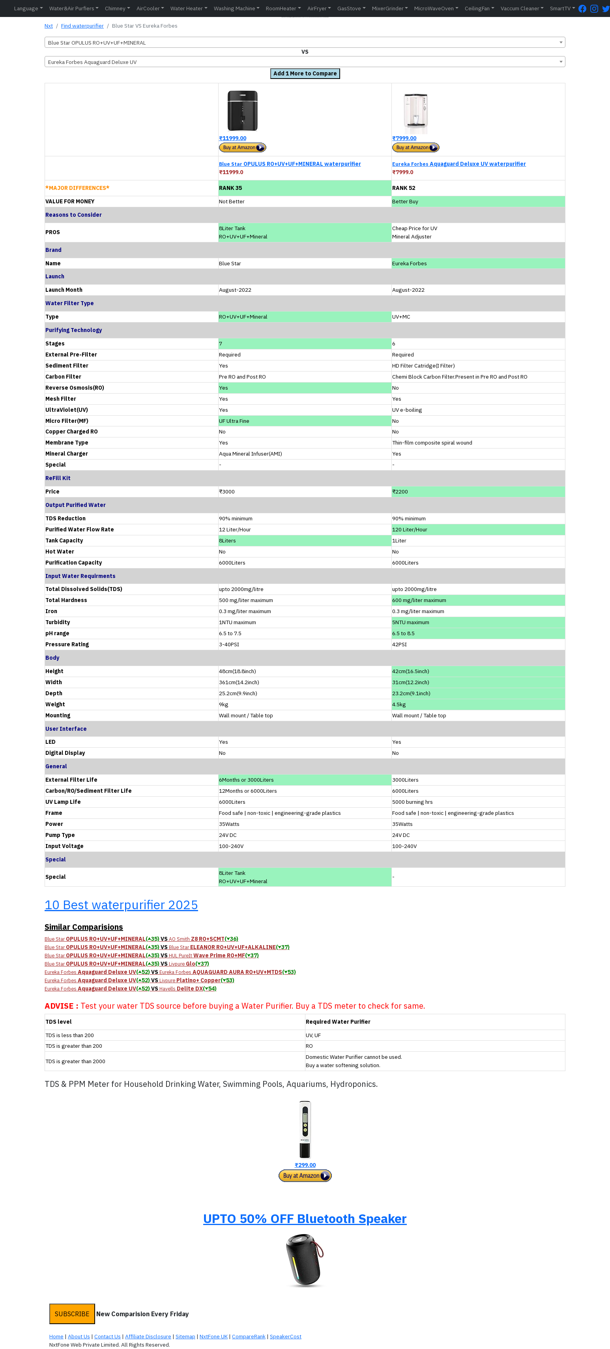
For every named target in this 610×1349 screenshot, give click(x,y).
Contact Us (107, 1336)
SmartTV (560, 8)
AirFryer (317, 8)
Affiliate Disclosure (148, 1336)
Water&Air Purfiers (71, 8)
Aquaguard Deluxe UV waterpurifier (459, 163)
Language (26, 8)
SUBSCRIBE (72, 1314)
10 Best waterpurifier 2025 (121, 904)
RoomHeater (281, 8)
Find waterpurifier (82, 25)
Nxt (49, 25)
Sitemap (185, 1336)
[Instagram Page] (596, 8)
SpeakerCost (285, 1336)
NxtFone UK (214, 1336)
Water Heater (186, 8)
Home (56, 1336)
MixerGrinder (388, 8)
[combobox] (305, 42)
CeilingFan (477, 8)
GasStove (349, 8)
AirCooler (148, 8)
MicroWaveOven (434, 8)
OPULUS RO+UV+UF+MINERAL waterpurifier (290, 163)
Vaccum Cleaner (520, 8)
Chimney (115, 8)
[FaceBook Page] (584, 8)
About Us (79, 1336)
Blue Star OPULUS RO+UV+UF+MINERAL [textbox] (97, 42)
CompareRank (249, 1336)
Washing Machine (234, 8)
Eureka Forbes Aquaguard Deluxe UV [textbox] (92, 62)
